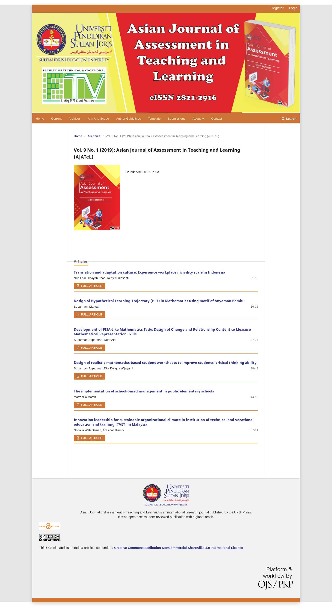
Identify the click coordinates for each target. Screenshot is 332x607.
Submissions (177, 118)
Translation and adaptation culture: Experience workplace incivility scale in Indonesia (149, 272)
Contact (216, 118)
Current (56, 118)
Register (277, 8)
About (197, 118)
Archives (75, 118)
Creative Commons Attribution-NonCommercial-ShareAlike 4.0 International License (178, 548)
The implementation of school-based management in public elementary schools (144, 391)
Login (293, 8)
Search (289, 119)
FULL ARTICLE (91, 286)
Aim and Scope (98, 118)
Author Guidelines (128, 118)
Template (154, 118)
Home (40, 118)
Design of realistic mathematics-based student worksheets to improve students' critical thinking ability (165, 362)
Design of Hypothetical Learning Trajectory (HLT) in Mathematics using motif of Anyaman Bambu (159, 301)
